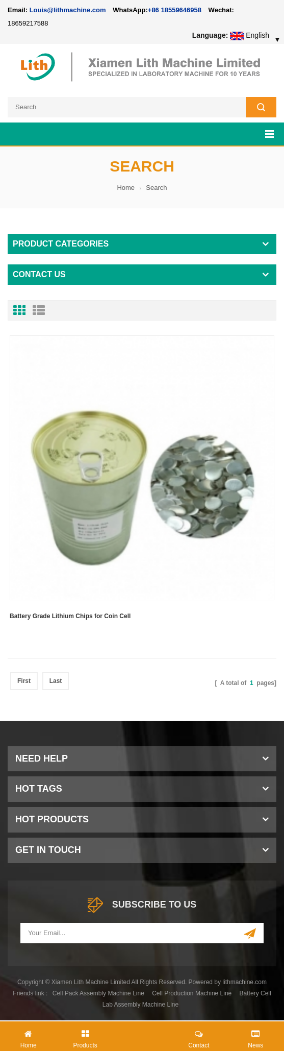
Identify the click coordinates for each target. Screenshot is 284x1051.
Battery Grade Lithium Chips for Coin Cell (70, 616)
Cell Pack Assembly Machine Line (98, 993)
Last (55, 681)
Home (126, 187)
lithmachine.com (244, 982)
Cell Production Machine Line (191, 993)
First (24, 681)
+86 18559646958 (174, 10)
